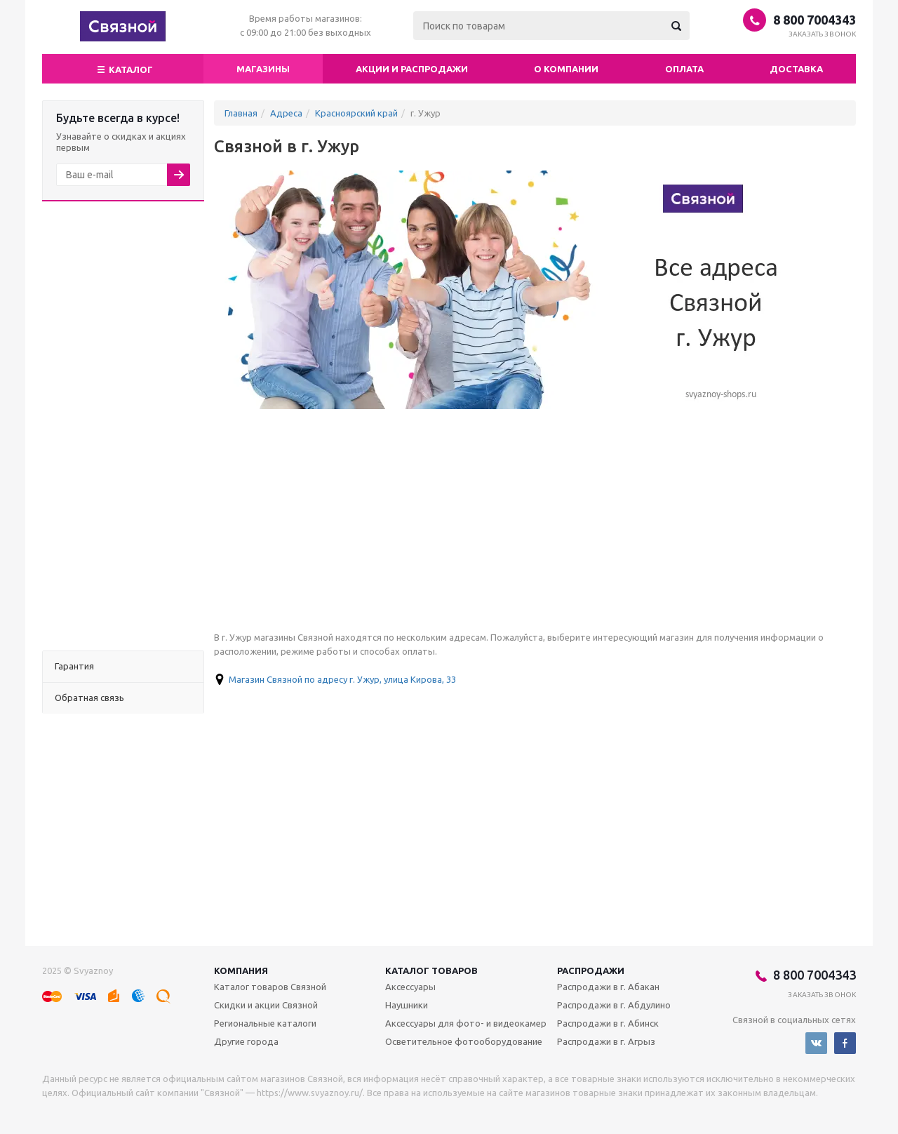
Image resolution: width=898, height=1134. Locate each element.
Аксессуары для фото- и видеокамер (466, 1023)
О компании (566, 69)
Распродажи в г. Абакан (608, 987)
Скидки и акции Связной (266, 1005)
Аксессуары (410, 987)
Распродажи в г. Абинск (608, 1023)
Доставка (796, 69)
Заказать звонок (823, 34)
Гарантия (74, 666)
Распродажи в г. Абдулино (614, 1005)
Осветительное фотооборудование (463, 1041)
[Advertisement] (123, 425)
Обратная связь (89, 697)
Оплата (684, 69)
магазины (263, 69)
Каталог (123, 68)
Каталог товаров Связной (270, 987)
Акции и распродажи (412, 69)
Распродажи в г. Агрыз (606, 1041)
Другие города (246, 1041)
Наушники (406, 1005)
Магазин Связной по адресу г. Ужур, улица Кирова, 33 (342, 679)
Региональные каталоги (265, 1023)
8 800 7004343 (814, 19)
